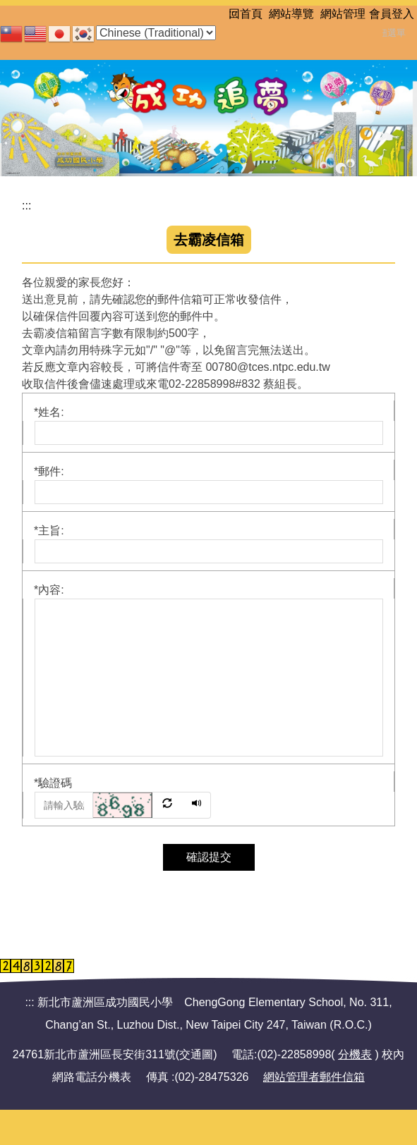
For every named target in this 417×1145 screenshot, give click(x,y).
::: (233, 14)
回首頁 (245, 14)
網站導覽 (291, 14)
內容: (49, 590)
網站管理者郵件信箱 (314, 1077)
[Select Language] (156, 32)
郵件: (49, 471)
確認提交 (208, 857)
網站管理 (342, 14)
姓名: (49, 412)
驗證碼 (53, 783)
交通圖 (196, 1054)
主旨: (49, 531)
